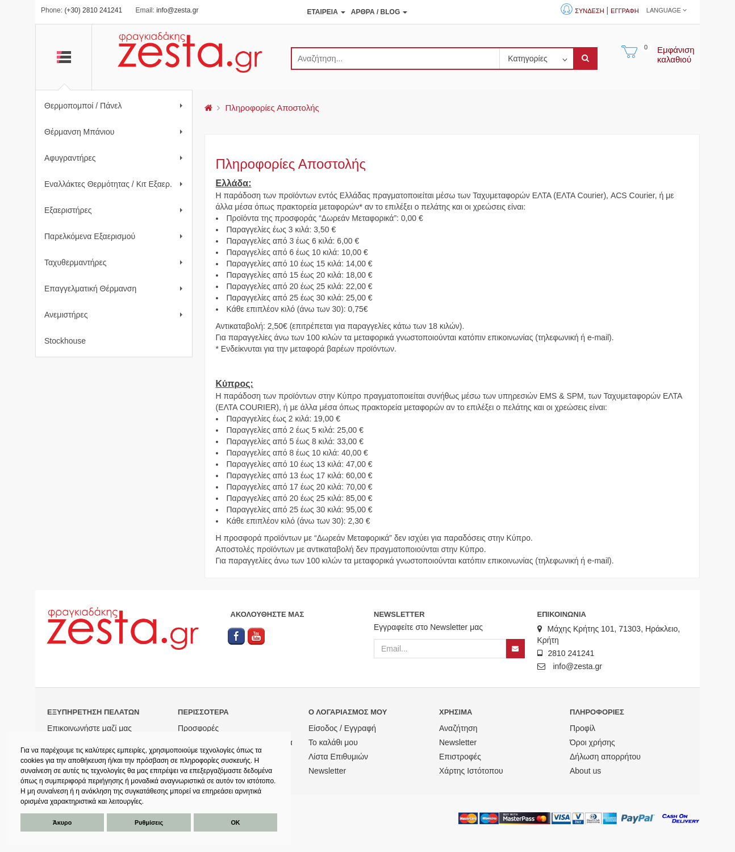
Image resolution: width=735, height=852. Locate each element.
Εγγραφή (625, 10)
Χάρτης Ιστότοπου (471, 770)
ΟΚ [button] (235, 822)
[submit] (585, 58)
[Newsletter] (515, 648)
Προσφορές (198, 728)
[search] (395, 58)
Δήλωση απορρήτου (605, 756)
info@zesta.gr (177, 10)
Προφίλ (582, 728)
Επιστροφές (460, 756)
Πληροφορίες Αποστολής (272, 107)
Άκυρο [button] (62, 822)
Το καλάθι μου (333, 742)
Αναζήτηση (458, 728)
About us (585, 770)
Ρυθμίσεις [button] (149, 822)
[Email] (440, 648)
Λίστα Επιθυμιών (338, 756)
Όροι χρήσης (592, 742)
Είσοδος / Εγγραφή (342, 728)
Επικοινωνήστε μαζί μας (89, 728)
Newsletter (327, 770)
